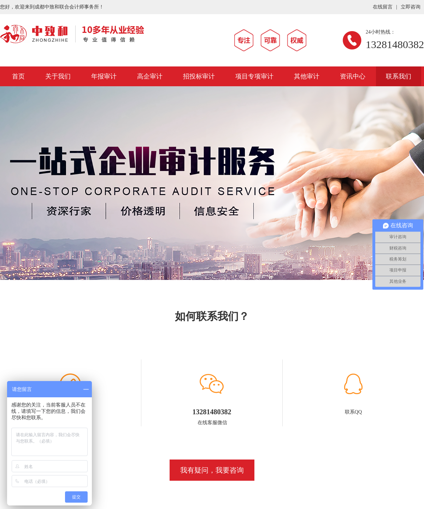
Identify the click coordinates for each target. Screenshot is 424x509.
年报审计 (104, 76)
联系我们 (398, 76)
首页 (18, 76)
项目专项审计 (254, 76)
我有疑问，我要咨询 (212, 470)
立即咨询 (410, 7)
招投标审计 (199, 76)
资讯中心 (352, 76)
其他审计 (306, 76)
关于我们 (58, 76)
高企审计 (150, 76)
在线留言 (383, 7)
